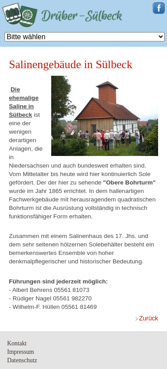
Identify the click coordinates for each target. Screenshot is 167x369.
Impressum (20, 351)
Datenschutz (22, 360)
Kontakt (17, 343)
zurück (148, 318)
